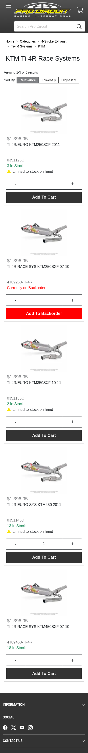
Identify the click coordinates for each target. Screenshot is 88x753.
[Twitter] (15, 727)
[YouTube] (24, 727)
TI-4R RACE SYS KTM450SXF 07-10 (38, 627)
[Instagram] (32, 727)
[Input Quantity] (44, 184)
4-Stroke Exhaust (53, 41)
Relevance (28, 80)
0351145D (15, 520)
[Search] (43, 26)
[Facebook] (7, 727)
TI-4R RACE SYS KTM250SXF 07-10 (38, 267)
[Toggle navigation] (8, 5)
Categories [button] (28, 41)
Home (10, 41)
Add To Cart (44, 197)
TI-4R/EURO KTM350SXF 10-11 (34, 383)
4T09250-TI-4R (19, 282)
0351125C (15, 160)
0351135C (15, 398)
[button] (8, 5)
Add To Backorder (44, 313)
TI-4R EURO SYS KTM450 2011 (34, 505)
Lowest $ (49, 80)
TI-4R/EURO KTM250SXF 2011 (33, 145)
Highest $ (68, 80)
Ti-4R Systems (21, 46)
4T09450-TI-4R (19, 642)
